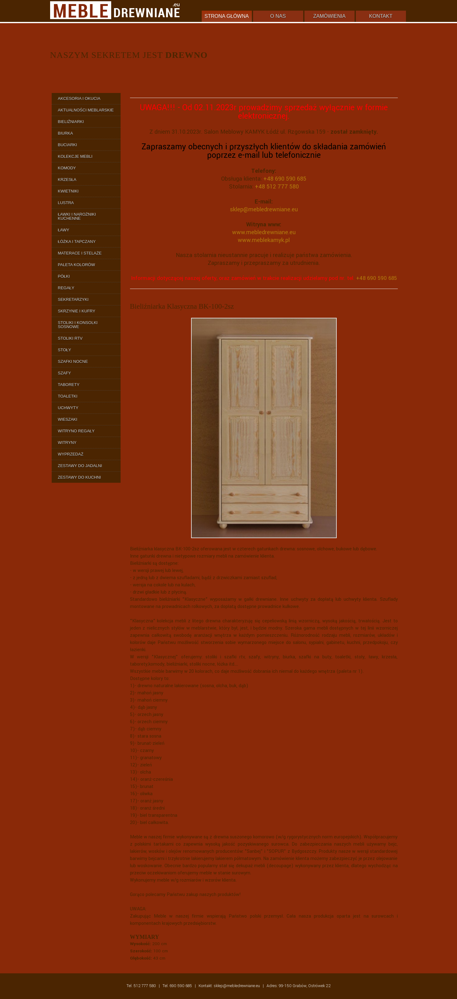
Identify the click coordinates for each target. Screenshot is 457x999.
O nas (278, 16)
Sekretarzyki (73, 299)
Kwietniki (68, 191)
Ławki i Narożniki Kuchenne (77, 216)
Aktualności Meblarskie (86, 110)
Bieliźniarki (71, 121)
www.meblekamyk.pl (264, 240)
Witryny (67, 442)
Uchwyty (68, 407)
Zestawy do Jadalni (80, 465)
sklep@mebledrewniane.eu (264, 209)
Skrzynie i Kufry (77, 311)
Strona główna (227, 16)
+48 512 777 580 (277, 187)
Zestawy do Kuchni (79, 477)
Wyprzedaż (71, 454)
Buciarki (67, 144)
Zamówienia (329, 16)
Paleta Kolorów (76, 264)
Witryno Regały (76, 431)
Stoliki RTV (70, 338)
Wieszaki (67, 419)
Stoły (64, 350)
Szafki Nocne (73, 361)
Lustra (66, 202)
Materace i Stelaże (80, 253)
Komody (67, 168)
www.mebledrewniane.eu (264, 232)
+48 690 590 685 (284, 179)
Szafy (64, 373)
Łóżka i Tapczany (77, 241)
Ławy (63, 230)
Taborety (69, 384)
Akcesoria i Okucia (79, 98)
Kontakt (380, 16)
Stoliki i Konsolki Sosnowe (78, 324)
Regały (66, 288)
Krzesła (67, 179)
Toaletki (68, 396)
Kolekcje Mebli (75, 156)
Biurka (65, 133)
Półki (64, 276)
